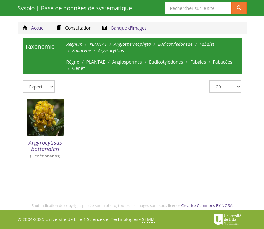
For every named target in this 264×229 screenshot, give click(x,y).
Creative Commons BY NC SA (207, 205)
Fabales (198, 62)
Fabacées (222, 62)
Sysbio (75, 8)
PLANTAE (95, 62)
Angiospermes (127, 62)
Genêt (78, 68)
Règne (72, 62)
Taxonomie (40, 46)
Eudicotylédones (166, 62)
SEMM (148, 219)
